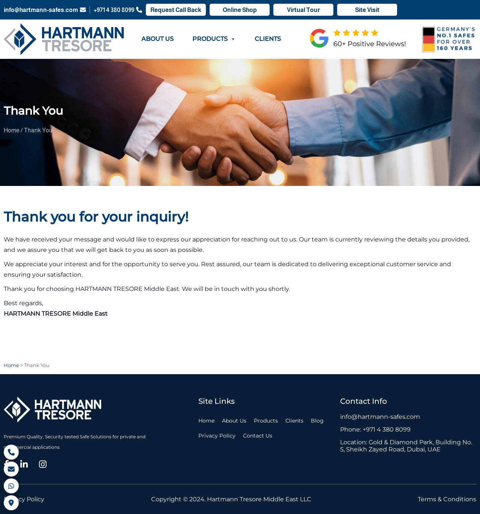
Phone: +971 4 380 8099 (375, 429)
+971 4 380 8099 (118, 10)
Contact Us (257, 435)
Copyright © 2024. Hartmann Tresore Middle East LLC (231, 499)
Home (206, 420)
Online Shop (240, 10)
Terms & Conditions (447, 499)
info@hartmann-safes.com (45, 10)
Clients (268, 38)
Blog (317, 420)
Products (214, 38)
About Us (157, 38)
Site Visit (367, 10)
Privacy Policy (217, 435)
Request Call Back (175, 10)
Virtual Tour (303, 10)
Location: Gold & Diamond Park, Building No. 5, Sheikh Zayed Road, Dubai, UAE (406, 446)
